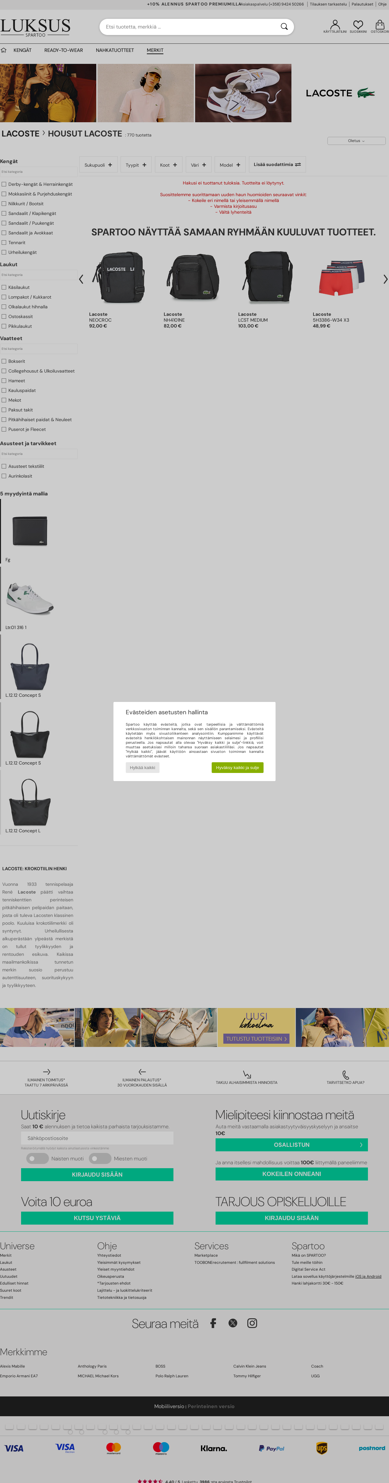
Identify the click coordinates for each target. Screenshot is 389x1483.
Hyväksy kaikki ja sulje (237, 767)
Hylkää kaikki (142, 767)
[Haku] (284, 27)
